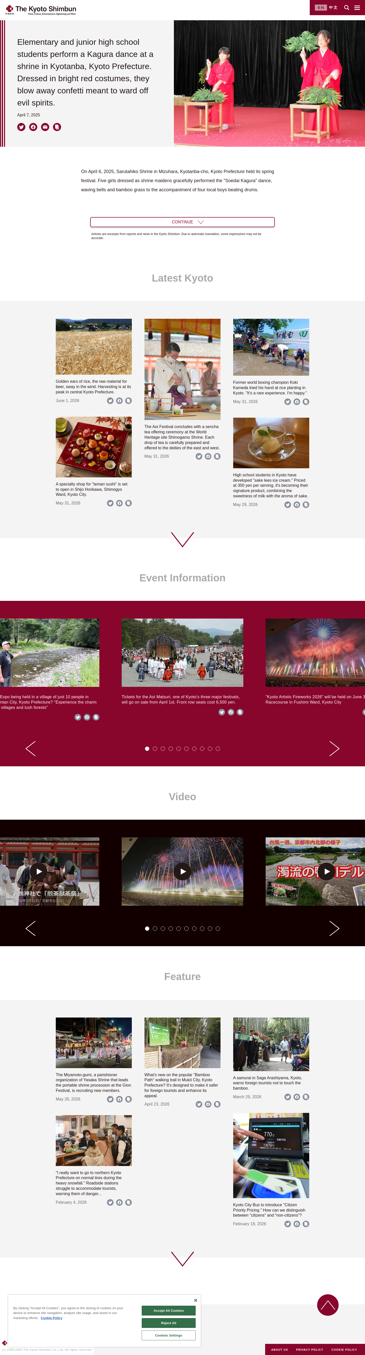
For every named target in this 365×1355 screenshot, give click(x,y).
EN (321, 7)
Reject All (168, 1323)
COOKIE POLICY (344, 1349)
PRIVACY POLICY (309, 1349)
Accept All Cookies (169, 1310)
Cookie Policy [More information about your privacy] (51, 1318)
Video (182, 797)
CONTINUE (182, 222)
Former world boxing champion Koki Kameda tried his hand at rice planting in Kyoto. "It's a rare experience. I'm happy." (270, 387)
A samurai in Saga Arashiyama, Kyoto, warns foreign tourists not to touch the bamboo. (267, 1083)
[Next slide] (335, 748)
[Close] (195, 1300)
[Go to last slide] (30, 748)
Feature (182, 976)
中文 (333, 7)
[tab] (147, 749)
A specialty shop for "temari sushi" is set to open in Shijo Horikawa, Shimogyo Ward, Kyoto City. (91, 489)
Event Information (182, 578)
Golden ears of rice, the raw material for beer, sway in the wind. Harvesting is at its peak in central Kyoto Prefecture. (93, 386)
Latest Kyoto (182, 278)
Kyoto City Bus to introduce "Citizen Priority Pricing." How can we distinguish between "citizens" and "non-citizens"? (269, 1210)
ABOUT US (279, 1349)
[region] (104, 1321)
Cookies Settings (168, 1335)
